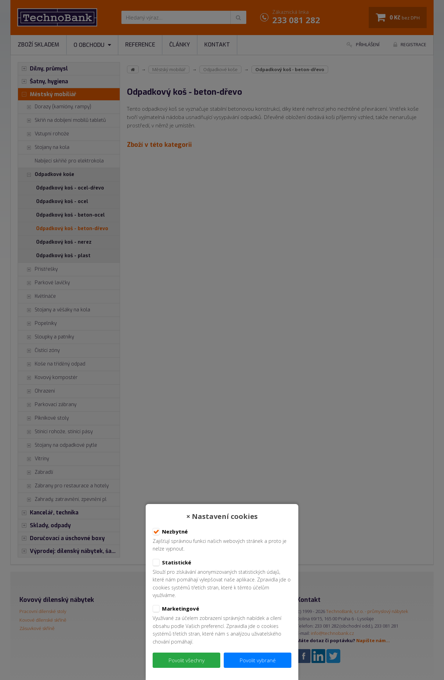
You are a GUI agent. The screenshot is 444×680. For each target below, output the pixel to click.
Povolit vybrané (258, 660)
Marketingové (176, 609)
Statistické (172, 562)
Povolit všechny (187, 660)
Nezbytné (170, 532)
